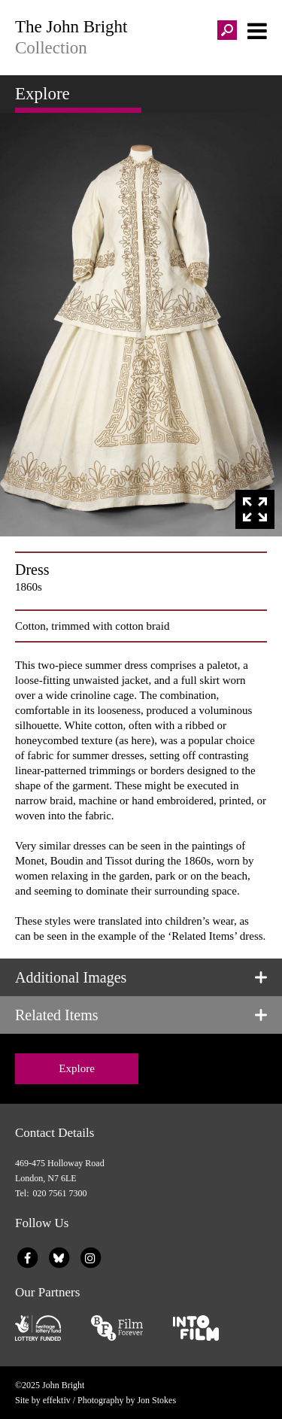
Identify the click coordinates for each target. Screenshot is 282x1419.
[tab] (141, 977)
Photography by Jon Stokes (126, 1400)
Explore (76, 1068)
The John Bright (141, 37)
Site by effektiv (43, 1400)
